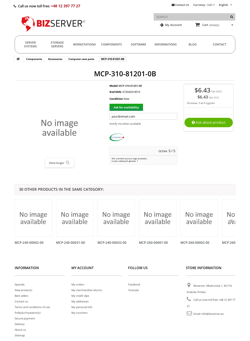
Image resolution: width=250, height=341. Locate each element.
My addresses (80, 301)
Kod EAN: (116, 92)
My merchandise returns (86, 290)
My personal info (81, 307)
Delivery (20, 324)
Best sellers (21, 296)
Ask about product (209, 122)
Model (114, 86)
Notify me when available (125, 124)
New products (23, 290)
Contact (219, 44)
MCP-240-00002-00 (29, 242)
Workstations (84, 44)
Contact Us (182, 5)
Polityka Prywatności (28, 313)
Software (138, 44)
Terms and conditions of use (32, 307)
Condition (116, 99)
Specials (19, 284)
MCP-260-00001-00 (153, 242)
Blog (193, 44)
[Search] (231, 17)
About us (20, 330)
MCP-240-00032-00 (112, 242)
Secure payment (25, 318)
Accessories (55, 59)
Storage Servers (57, 44)
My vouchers (79, 313)
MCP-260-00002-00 (194, 242)
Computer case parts (81, 59)
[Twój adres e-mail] (143, 116)
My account (82, 268)
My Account (173, 25)
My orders (77, 284)
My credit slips (80, 296)
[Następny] (231, 221)
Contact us (21, 301)
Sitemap (20, 335)
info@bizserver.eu (212, 314)
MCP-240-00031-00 (70, 242)
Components (111, 44)
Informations (166, 44)
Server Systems (30, 44)
